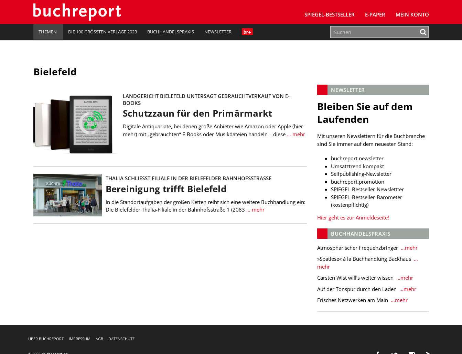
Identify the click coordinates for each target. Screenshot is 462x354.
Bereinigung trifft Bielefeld (166, 189)
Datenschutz (121, 338)
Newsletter (218, 32)
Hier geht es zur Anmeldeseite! (353, 217)
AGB (99, 338)
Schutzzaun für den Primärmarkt (197, 113)
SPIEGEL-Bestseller (329, 14)
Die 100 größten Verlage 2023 (102, 32)
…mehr (408, 247)
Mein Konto (412, 14)
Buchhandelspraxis (170, 32)
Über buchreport (46, 338)
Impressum (79, 338)
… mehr (295, 134)
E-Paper (375, 14)
